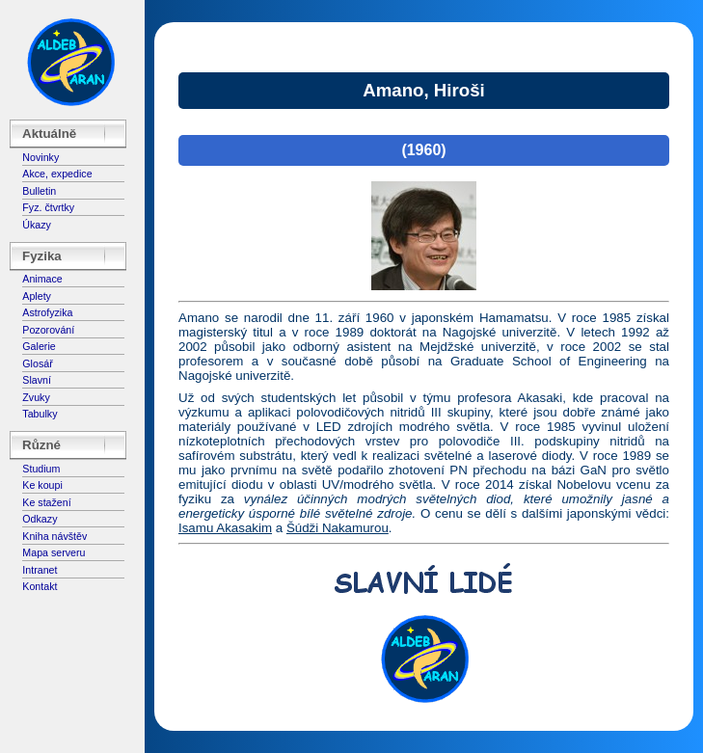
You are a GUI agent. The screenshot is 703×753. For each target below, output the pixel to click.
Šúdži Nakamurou (337, 528)
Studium (41, 468)
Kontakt (39, 586)
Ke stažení (46, 502)
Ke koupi (42, 485)
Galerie (38, 346)
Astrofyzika (47, 312)
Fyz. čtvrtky (48, 207)
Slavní (36, 380)
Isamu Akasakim (225, 528)
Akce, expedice (57, 173)
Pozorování (48, 330)
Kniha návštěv (54, 536)
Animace (42, 278)
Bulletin (39, 191)
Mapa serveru (53, 552)
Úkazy (36, 224)
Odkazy (39, 518)
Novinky (40, 157)
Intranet (39, 570)
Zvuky (35, 397)
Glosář (37, 363)
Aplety (36, 296)
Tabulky (39, 413)
